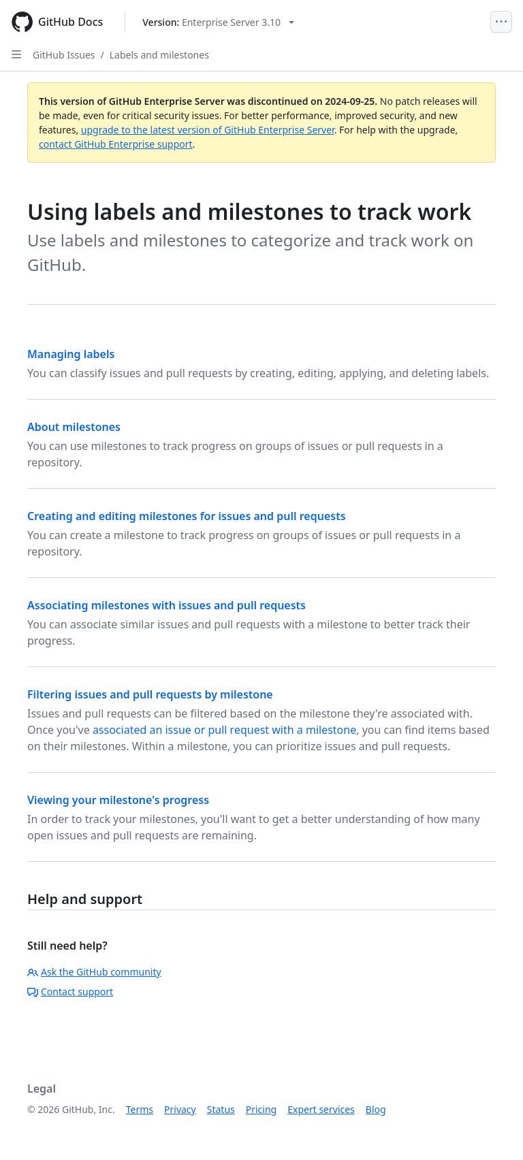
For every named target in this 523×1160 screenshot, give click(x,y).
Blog (376, 1109)
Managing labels (70, 354)
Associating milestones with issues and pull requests (166, 605)
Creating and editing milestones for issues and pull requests (186, 516)
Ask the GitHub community (94, 971)
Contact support (70, 991)
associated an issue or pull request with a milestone (224, 729)
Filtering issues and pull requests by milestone (150, 694)
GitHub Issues (64, 54)
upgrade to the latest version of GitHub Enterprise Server (207, 129)
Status (221, 1109)
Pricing (261, 1109)
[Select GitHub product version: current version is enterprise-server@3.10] (218, 22)
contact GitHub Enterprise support (116, 144)
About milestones (74, 426)
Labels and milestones (159, 54)
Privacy (180, 1109)
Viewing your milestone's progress (118, 799)
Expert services (321, 1109)
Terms (139, 1109)
